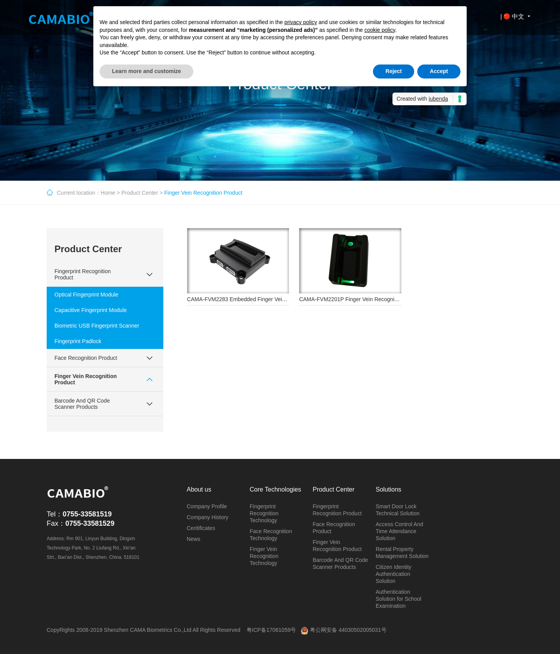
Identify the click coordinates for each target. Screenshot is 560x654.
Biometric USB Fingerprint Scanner (96, 326)
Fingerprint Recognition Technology (264, 513)
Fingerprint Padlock (78, 341)
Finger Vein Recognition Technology (264, 556)
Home (108, 193)
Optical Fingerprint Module (86, 294)
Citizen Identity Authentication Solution (393, 574)
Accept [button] (439, 71)
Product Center (139, 193)
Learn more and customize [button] (146, 71)
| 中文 (516, 16)
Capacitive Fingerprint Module (90, 310)
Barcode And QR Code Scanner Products (82, 404)
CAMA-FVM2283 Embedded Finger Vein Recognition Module (261, 299)
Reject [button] (393, 71)
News (193, 539)
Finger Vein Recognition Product (85, 379)
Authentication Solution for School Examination (399, 599)
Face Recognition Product (85, 358)
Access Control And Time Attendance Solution (399, 531)
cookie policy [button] (379, 30)
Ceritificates (201, 528)
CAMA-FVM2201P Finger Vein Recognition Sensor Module (370, 299)
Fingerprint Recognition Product (82, 274)
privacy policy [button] (300, 22)
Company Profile (207, 506)
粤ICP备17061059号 (271, 630)
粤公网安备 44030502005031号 (344, 630)
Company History (207, 517)
